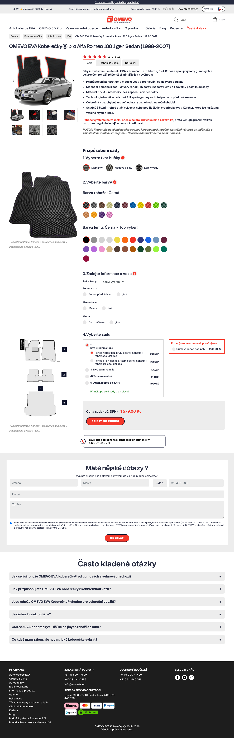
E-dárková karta (18, 686)
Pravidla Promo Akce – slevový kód (30, 722)
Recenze (176, 28)
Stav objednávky (188, 9)
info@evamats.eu (74, 684)
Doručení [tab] (130, 63)
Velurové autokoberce (82, 28)
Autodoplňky (111, 28)
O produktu (133, 28)
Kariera (13, 710)
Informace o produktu (22, 690)
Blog (162, 28)
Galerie (150, 28)
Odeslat (117, 538)
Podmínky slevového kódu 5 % (27, 718)
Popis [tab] (89, 63)
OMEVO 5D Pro (50, 28)
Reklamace (15, 698)
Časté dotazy (196, 28)
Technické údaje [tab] (108, 63)
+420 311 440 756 (75, 679)
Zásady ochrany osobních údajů (28, 702)
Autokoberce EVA (22, 28)
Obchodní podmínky (21, 706)
